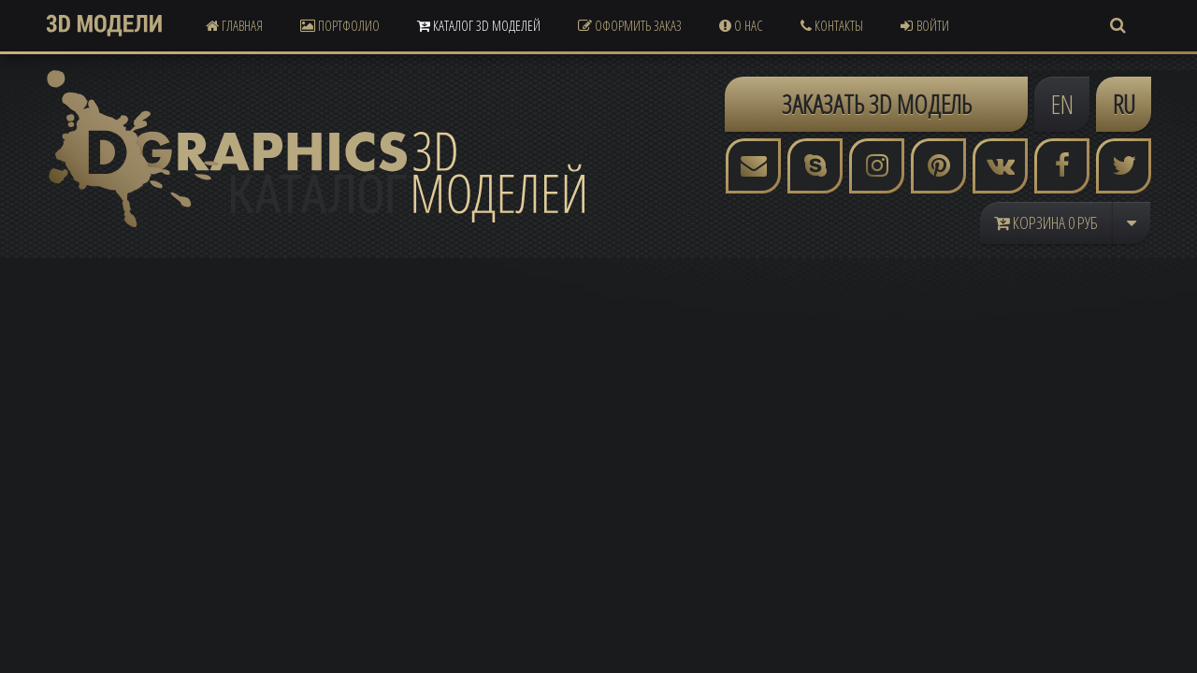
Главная (234, 25)
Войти (925, 25)
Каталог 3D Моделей (479, 25)
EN (1062, 104)
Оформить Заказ (630, 25)
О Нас (741, 25)
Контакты (831, 25)
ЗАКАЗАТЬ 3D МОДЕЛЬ (877, 104)
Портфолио (340, 25)
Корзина (1046, 222)
